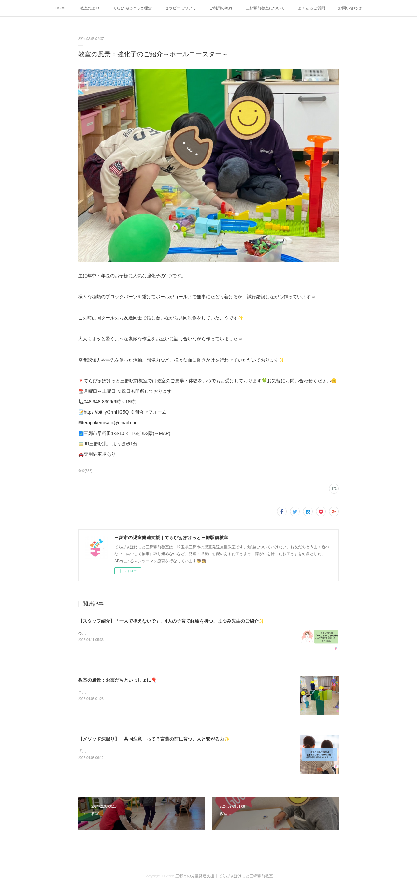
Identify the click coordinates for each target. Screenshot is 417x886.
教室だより (90, 8)
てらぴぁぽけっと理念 (132, 8)
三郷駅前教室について (265, 8)
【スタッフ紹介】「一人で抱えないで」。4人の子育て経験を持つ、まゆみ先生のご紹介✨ (171, 621)
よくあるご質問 (311, 8)
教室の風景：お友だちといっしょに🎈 (117, 680)
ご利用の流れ (221, 8)
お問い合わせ (350, 8)
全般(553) (85, 471)
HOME (61, 8)
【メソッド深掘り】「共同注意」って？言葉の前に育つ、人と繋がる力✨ (154, 739)
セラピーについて (180, 8)
